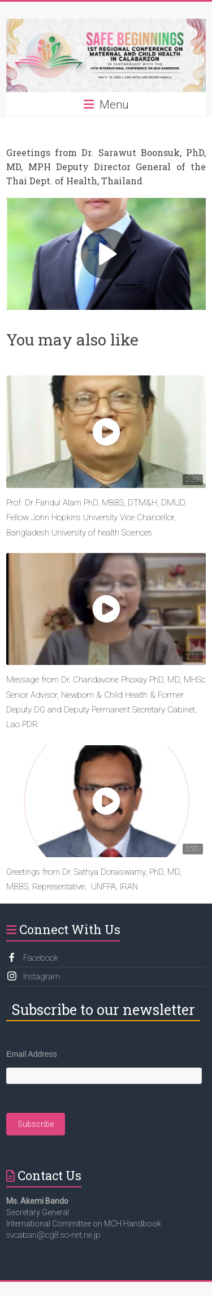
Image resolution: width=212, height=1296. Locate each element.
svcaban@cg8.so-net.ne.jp (53, 1235)
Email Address (31, 1054)
